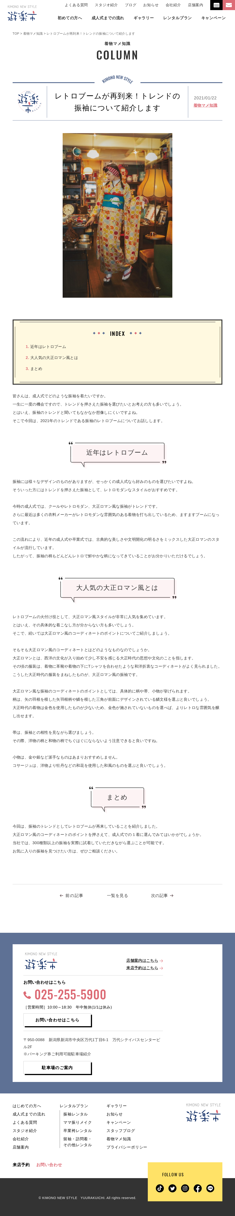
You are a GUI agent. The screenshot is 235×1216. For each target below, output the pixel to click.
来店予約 (21, 1165)
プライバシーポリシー (127, 1147)
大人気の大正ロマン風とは (52, 358)
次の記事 (159, 895)
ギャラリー (116, 1106)
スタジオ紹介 (106, 5)
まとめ (34, 369)
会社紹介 (173, 5)
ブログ (130, 5)
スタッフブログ (120, 1131)
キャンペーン (118, 1122)
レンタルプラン (74, 1106)
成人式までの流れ (29, 1114)
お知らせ (151, 5)
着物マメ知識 (205, 105)
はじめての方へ (27, 1106)
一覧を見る (117, 895)
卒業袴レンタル (77, 1131)
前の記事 (74, 895)
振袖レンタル (75, 1114)
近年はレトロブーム (46, 347)
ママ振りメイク (77, 1122)
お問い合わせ (49, 1165)
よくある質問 (76, 5)
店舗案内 (195, 5)
